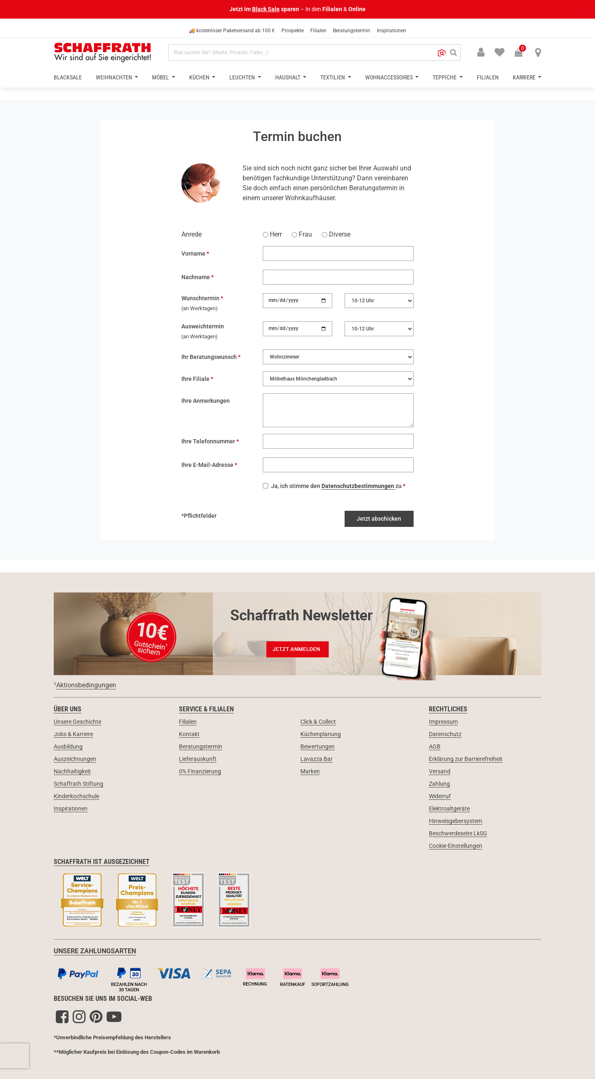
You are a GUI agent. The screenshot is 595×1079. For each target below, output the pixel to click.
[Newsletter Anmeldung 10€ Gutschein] (297, 633)
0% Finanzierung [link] (200, 771)
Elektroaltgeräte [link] (449, 808)
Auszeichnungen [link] (75, 759)
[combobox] (314, 52)
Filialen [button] (488, 77)
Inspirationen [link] (71, 808)
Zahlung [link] (439, 783)
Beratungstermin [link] (200, 746)
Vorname (194, 253)
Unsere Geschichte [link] (77, 721)
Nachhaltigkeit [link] (72, 771)
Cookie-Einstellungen (455, 845)
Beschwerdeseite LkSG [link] (458, 833)
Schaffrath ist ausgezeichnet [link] (102, 862)
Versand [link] (439, 771)
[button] (441, 52)
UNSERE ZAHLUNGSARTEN (95, 951)
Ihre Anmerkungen (205, 400)
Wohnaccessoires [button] (389, 77)
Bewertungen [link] (317, 746)
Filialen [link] (188, 721)
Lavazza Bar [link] (316, 759)
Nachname (196, 277)
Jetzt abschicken (379, 518)
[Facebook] (62, 1016)
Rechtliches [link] (448, 709)
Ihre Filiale (196, 379)
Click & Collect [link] (318, 721)
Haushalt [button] (288, 77)
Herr (272, 234)
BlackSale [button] (68, 77)
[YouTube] (114, 1016)
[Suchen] (453, 52)
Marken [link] (310, 771)
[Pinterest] (96, 1016)
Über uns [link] (67, 709)
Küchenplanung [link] (320, 734)
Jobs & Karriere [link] (73, 734)
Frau (302, 234)
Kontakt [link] (189, 734)
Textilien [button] (333, 77)
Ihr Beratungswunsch (209, 357)
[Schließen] (588, 9)
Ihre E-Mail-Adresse (208, 465)
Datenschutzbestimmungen (358, 486)
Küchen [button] (200, 77)
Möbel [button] (161, 77)
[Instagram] (79, 1016)
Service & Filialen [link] (206, 709)
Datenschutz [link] (445, 734)
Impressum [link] (443, 721)
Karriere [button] (525, 77)
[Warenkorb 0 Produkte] (522, 53)
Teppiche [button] (445, 77)
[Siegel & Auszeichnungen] (297, 901)
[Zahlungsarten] (297, 978)
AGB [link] (434, 746)
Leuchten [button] (242, 77)
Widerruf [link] (440, 796)
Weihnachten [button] (114, 77)
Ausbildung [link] (68, 746)
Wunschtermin (201, 298)
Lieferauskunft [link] (198, 759)
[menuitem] (495, 51)
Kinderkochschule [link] (76, 796)
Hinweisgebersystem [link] (455, 821)
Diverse (336, 234)
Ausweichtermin (202, 326)
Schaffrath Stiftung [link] (78, 783)
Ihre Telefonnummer (208, 441)
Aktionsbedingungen (86, 685)
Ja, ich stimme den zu (337, 486)
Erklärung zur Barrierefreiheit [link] (465, 759)
